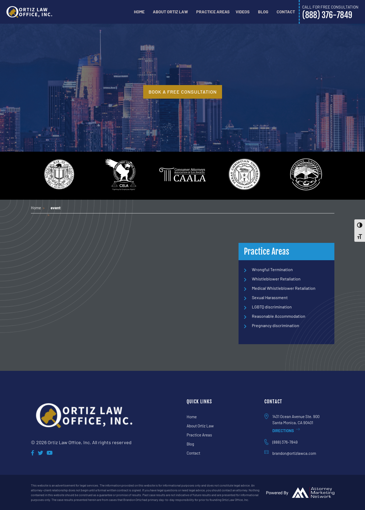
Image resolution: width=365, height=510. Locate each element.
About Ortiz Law (170, 11)
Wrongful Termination (272, 269)
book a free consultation (183, 92)
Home (139, 11)
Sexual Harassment (270, 297)
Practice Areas (213, 11)
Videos (243, 11)
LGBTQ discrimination (272, 306)
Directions (286, 430)
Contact (286, 11)
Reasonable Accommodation (278, 316)
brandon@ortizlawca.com (294, 453)
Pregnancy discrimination (275, 325)
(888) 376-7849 (285, 442)
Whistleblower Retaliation (276, 278)
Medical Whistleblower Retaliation (283, 288)
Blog (263, 11)
